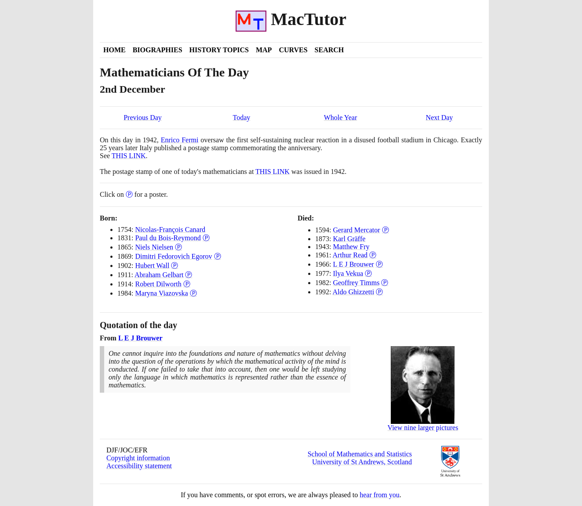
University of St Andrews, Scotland (362, 462)
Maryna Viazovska (161, 293)
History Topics (219, 50)
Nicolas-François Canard (170, 229)
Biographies (157, 50)
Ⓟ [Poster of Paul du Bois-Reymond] (206, 238)
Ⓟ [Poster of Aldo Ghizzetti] (379, 292)
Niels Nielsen (154, 247)
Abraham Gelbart (159, 274)
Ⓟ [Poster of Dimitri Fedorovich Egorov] (217, 256)
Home (114, 50)
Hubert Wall (152, 265)
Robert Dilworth (158, 284)
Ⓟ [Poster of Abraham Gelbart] (188, 274)
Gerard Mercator (356, 230)
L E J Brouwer (353, 264)
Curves (293, 50)
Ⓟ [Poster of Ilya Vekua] (368, 273)
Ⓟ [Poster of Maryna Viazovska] (193, 293)
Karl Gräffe (349, 238)
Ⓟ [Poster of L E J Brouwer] (379, 264)
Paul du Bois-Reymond (167, 238)
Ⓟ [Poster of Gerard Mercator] (385, 230)
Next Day (439, 117)
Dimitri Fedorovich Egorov (173, 256)
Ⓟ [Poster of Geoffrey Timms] (384, 282)
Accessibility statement (139, 466)
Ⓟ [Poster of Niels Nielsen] (178, 247)
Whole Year (340, 117)
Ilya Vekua (348, 273)
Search (329, 50)
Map (264, 50)
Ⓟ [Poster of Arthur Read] (372, 255)
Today (242, 117)
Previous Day (143, 117)
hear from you (380, 495)
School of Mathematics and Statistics (360, 454)
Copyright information (138, 458)
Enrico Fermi (180, 140)
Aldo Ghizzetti (354, 292)
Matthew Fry (351, 246)
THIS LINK (129, 155)
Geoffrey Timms (356, 282)
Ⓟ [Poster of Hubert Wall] (174, 265)
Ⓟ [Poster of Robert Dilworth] (186, 284)
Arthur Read (350, 255)
